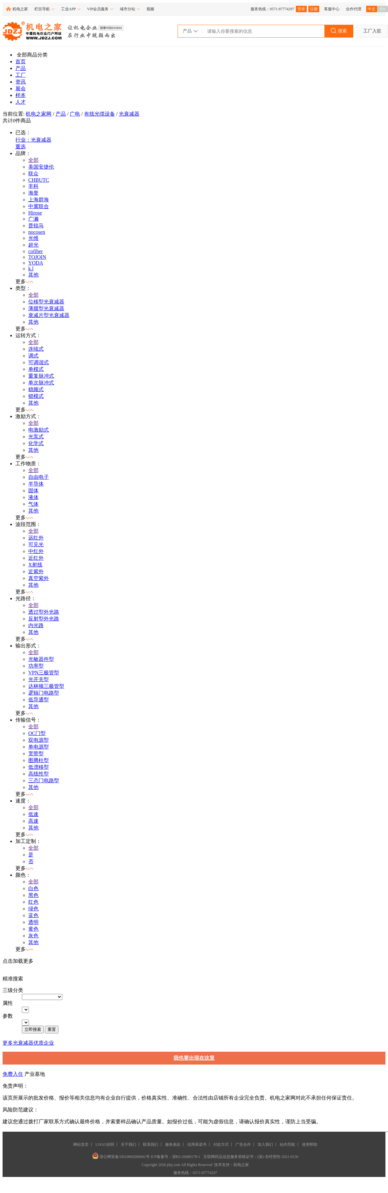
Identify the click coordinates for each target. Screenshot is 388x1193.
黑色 (33, 895)
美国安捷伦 (41, 167)
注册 (314, 9)
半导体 (36, 484)
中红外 (36, 551)
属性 (8, 1003)
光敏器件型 (41, 659)
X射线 (35, 564)
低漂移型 (38, 767)
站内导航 (287, 1144)
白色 (33, 888)
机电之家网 (38, 114)
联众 (33, 173)
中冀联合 (38, 206)
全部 (33, 160)
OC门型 (37, 733)
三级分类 (13, 990)
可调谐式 (38, 362)
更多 (8, 1043)
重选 (20, 146)
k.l (30, 268)
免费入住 (13, 1074)
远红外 (36, 537)
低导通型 (38, 699)
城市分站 (130, 9)
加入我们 (265, 1144)
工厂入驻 (372, 31)
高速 (33, 821)
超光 (33, 245)
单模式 (36, 369)
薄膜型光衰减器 (46, 308)
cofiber (35, 251)
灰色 (33, 935)
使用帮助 (309, 1144)
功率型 (36, 666)
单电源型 (38, 747)
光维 (33, 238)
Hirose (35, 212)
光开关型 (38, 679)
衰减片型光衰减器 (48, 315)
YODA (35, 263)
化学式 (36, 443)
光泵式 (36, 436)
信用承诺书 (197, 1144)
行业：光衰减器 (33, 140)
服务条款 (173, 1144)
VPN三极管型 (43, 672)
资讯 (20, 81)
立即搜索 (32, 1029)
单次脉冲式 (41, 382)
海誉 (33, 193)
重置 (52, 1029)
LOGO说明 (104, 1144)
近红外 (36, 558)
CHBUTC (38, 180)
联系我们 (150, 1144)
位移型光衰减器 (46, 301)
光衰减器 (129, 114)
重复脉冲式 (41, 376)
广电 (75, 114)
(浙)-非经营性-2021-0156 (277, 1156)
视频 (150, 9)
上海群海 (38, 199)
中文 (371, 9)
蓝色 (33, 915)
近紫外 (36, 571)
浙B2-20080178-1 (186, 1156)
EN (382, 9)
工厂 (20, 75)
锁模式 (36, 396)
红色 (33, 902)
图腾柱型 (38, 760)
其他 (33, 274)
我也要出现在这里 (194, 1058)
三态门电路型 (43, 780)
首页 (20, 61)
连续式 (36, 349)
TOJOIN (37, 257)
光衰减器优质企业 (33, 1043)
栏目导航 (44, 9)
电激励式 (38, 430)
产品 (20, 68)
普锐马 (36, 225)
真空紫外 (38, 578)
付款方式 (221, 1144)
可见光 (36, 544)
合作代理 (353, 9)
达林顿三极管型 (46, 686)
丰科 (33, 186)
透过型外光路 (43, 612)
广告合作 (243, 1144)
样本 (20, 95)
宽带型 (36, 753)
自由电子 (38, 477)
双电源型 (38, 740)
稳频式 (36, 389)
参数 (8, 1016)
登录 (301, 9)
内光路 (36, 625)
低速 (33, 814)
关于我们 (128, 1144)
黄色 (33, 929)
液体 (33, 497)
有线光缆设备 (99, 114)
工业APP (71, 9)
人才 (20, 102)
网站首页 (81, 1144)
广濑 (33, 219)
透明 (33, 922)
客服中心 (332, 9)
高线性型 (38, 773)
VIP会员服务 (100, 9)
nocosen (36, 232)
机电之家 (20, 9)
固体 (33, 490)
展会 (20, 88)
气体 (33, 504)
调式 (33, 355)
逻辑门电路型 (43, 693)
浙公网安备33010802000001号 (121, 1156)
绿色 (33, 908)
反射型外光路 (43, 618)
